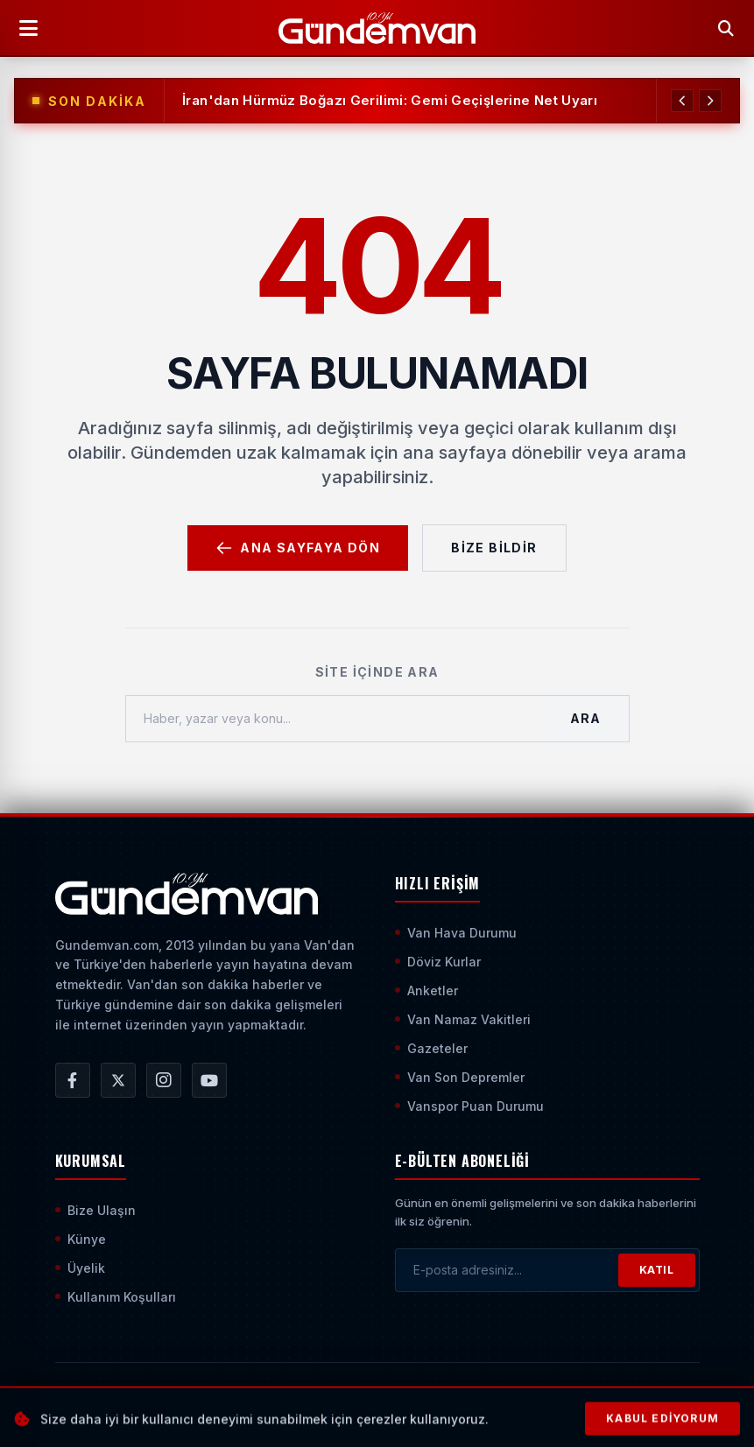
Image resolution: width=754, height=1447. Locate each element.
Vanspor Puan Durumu (469, 1106)
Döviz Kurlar (438, 961)
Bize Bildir (494, 547)
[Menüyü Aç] (28, 28)
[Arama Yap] (725, 28)
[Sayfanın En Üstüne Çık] (686, 1401)
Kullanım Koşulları (115, 1296)
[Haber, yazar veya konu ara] (334, 718)
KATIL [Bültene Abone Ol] (656, 1269)
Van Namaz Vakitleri (463, 1019)
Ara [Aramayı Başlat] (585, 718)
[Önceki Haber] (679, 100)
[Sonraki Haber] (709, 100)
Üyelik (80, 1268)
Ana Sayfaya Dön (297, 548)
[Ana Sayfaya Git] (187, 894)
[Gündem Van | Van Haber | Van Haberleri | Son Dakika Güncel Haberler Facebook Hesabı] (72, 1080)
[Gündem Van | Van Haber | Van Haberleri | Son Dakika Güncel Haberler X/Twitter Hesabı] (118, 1080)
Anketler (426, 990)
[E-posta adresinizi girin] (507, 1270)
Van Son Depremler (460, 1077)
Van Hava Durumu (456, 932)
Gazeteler (431, 1048)
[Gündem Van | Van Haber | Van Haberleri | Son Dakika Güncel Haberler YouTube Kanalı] (209, 1080)
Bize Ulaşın (95, 1210)
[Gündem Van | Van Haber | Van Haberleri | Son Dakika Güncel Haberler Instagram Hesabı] (163, 1080)
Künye (80, 1239)
